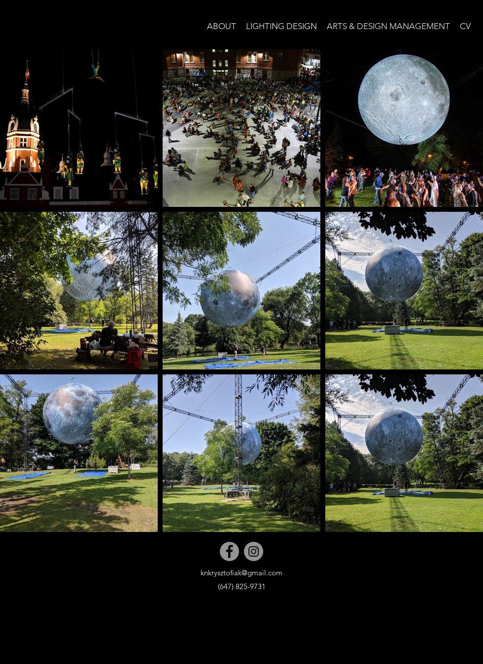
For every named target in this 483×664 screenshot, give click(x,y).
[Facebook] (229, 551)
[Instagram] (253, 551)
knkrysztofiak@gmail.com (241, 572)
